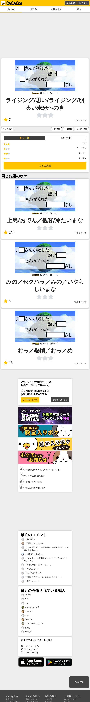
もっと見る (45, 165)
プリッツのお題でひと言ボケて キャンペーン (45, 469)
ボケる (33, 9)
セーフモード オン (30, 400)
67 (8, 301)
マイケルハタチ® (30, 607)
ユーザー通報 (81, 129)
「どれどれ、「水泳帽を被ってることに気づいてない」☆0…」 (44, 559)
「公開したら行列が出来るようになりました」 (42, 577)
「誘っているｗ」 (30, 568)
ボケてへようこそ (60, 400)
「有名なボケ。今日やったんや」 (36, 564)
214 (9, 232)
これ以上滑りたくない (32, 623)
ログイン (83, 3)
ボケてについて (70, 699)
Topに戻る (79, 682)
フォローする (30, 649)
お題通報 (68, 129)
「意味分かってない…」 (32, 554)
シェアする (7, 129)
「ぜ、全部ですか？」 (32, 573)
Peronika (26, 611)
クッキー (82, 153)
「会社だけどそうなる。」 (34, 543)
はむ (84, 143)
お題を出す (56, 9)
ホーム (11, 9)
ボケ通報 (56, 129)
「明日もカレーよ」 (31, 581)
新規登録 (70, 3)
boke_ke (26, 631)
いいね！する (30, 646)
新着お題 (48, 699)
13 (8, 363)
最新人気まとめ (31, 699)
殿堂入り (9, 699)
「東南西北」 (28, 539)
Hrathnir (26, 595)
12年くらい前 (80, 120)
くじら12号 (81, 148)
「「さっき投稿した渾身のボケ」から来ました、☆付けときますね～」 (44, 548)
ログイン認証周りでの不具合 (45, 487)
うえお (25, 627)
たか (24, 603)
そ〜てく (82, 158)
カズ (24, 599)
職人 (79, 9)
